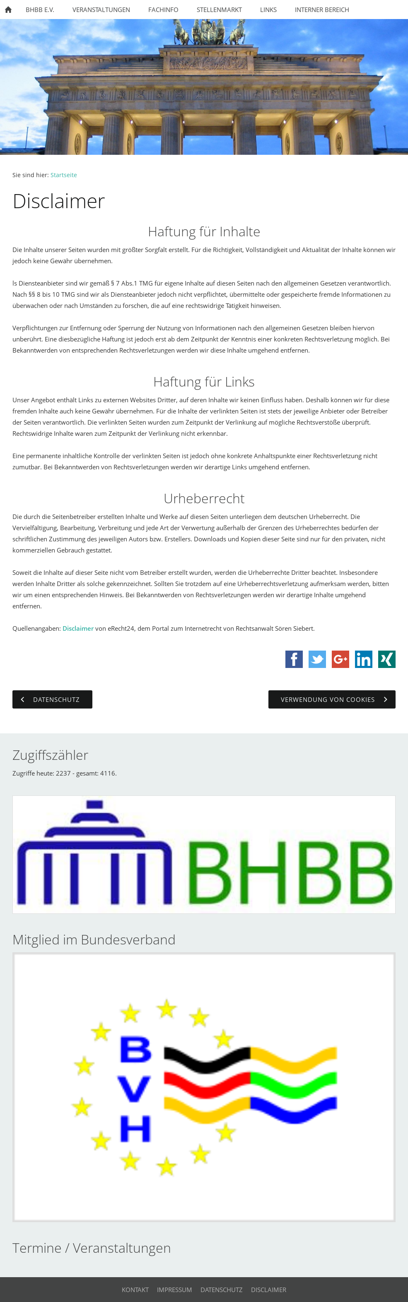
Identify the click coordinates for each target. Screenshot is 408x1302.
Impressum (174, 1289)
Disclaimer (78, 628)
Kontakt (135, 1289)
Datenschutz (221, 1289)
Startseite (64, 175)
